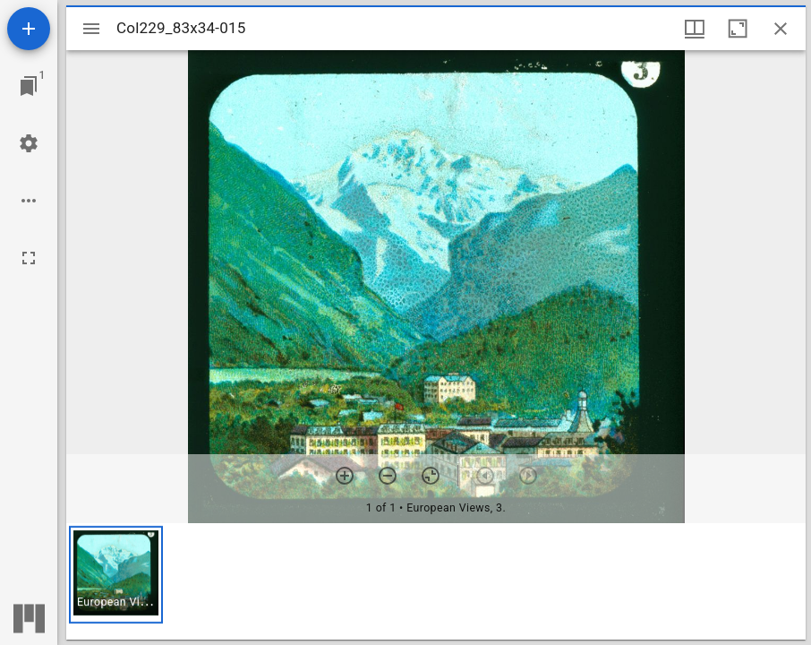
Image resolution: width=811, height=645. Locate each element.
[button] (115, 574)
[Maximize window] (737, 28)
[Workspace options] (28, 200)
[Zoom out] (387, 475)
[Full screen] (28, 258)
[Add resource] (28, 28)
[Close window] (780, 28)
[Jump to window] (28, 86)
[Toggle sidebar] (91, 28)
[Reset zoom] (430, 475)
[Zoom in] (344, 475)
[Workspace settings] (28, 143)
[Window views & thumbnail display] (694, 28)
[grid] (436, 581)
